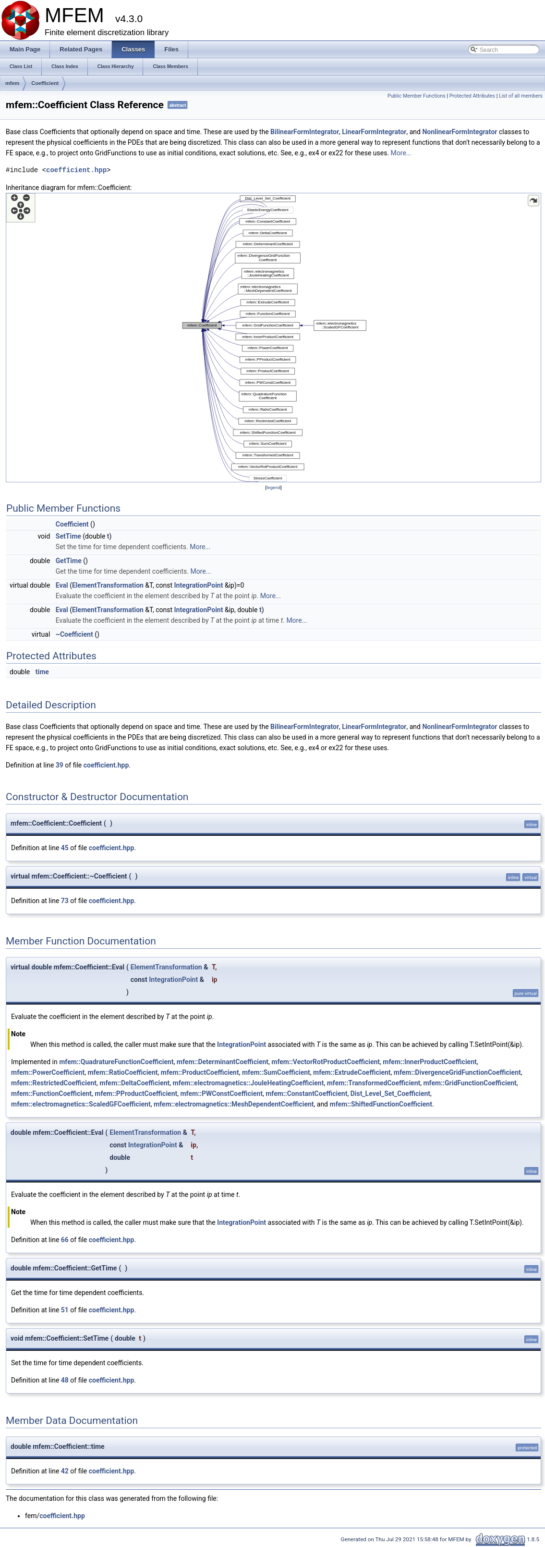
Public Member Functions (417, 96)
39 (59, 765)
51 (65, 1310)
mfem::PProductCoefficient (136, 1093)
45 (65, 848)
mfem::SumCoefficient (276, 1072)
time (42, 672)
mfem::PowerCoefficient (48, 1072)
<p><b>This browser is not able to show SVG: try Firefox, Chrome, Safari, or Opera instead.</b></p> (273, 337)
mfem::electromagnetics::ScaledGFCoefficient (81, 1104)
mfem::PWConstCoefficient (221, 1093)
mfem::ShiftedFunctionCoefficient (381, 1104)
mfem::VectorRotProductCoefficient (325, 1062)
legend (273, 487)
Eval (62, 585)
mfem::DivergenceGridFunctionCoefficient (457, 1072)
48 (65, 1380)
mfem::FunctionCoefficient (51, 1093)
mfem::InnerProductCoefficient (429, 1062)
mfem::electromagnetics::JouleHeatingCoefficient (248, 1083)
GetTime (69, 561)
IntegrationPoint (198, 585)
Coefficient (45, 83)
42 (65, 1471)
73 (65, 901)
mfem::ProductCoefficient (200, 1072)
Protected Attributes (472, 96)
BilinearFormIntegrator (304, 132)
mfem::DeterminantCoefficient (222, 1062)
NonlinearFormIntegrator (459, 132)
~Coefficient (74, 634)
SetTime (68, 536)
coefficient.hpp (76, 170)
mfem (12, 83)
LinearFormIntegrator (374, 132)
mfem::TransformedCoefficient (374, 1083)
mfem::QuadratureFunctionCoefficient (116, 1062)
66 (65, 1240)
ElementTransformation (108, 585)
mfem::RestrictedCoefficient (54, 1083)
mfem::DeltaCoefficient (134, 1083)
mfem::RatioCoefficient (122, 1072)
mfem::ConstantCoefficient (306, 1093)
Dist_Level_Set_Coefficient (390, 1093)
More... (401, 153)
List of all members (521, 96)
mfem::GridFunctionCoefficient (469, 1083)
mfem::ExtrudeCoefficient (351, 1072)
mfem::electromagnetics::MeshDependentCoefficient (234, 1104)
